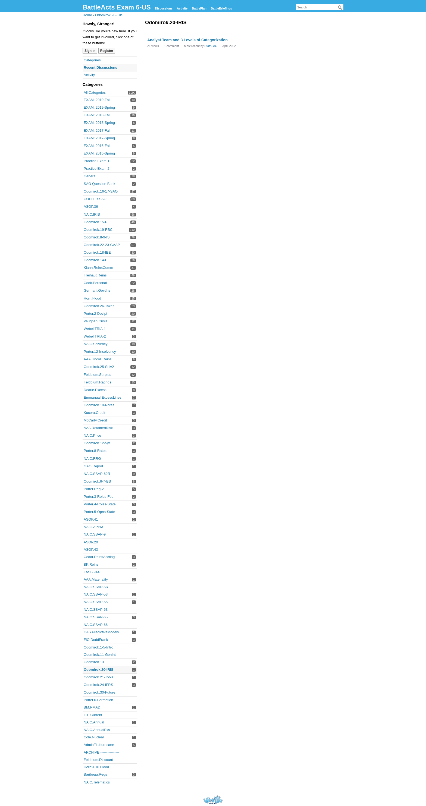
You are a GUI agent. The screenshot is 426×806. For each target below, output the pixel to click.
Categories (92, 60)
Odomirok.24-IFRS (98, 685)
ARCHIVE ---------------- (101, 752)
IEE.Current (93, 715)
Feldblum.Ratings (97, 382)
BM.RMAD (92, 707)
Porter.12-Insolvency (100, 352)
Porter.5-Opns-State (99, 512)
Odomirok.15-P (95, 222)
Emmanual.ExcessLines (102, 397)
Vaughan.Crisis (95, 321)
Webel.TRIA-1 (95, 329)
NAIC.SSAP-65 (96, 617)
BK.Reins (91, 564)
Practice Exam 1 (96, 161)
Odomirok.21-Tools (98, 677)
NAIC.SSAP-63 (96, 609)
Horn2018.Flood (96, 767)
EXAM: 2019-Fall (97, 100)
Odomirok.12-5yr (97, 443)
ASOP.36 (91, 206)
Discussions (164, 8)
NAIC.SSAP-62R (97, 474)
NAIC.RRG (92, 458)
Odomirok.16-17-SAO (101, 191)
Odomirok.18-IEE (97, 252)
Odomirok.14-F (95, 260)
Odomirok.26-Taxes (99, 306)
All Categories (95, 92)
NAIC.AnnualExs (97, 730)
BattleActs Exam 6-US (117, 7)
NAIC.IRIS (92, 214)
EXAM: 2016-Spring (99, 153)
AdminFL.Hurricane (99, 745)
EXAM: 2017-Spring (99, 138)
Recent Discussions (100, 67)
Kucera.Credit (94, 413)
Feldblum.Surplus (97, 375)
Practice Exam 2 (96, 168)
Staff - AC (211, 46)
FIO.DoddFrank (96, 640)
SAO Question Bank (99, 184)
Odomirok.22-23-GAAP (102, 245)
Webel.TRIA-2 (95, 336)
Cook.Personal (95, 283)
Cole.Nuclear (94, 737)
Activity (182, 8)
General (90, 176)
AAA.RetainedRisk (98, 428)
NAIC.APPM (93, 527)
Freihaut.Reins (95, 275)
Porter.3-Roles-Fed (99, 497)
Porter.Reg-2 (94, 489)
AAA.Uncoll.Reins (98, 359)
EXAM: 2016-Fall (97, 146)
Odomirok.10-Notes (99, 405)
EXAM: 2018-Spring (99, 123)
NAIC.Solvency (95, 344)
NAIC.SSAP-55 (96, 602)
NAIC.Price (92, 435)
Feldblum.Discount (98, 760)
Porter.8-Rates (95, 451)
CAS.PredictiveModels (101, 632)
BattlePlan (199, 8)
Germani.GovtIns (97, 290)
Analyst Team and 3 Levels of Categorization (187, 40)
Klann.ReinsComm (98, 268)
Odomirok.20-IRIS (98, 670)
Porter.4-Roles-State (100, 504)
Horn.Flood (92, 298)
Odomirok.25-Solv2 (99, 367)
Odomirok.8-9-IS (96, 237)
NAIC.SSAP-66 (96, 625)
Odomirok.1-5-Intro (98, 647)
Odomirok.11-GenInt (100, 655)
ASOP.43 (91, 549)
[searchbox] (319, 7)
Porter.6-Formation (98, 700)
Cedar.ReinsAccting (99, 557)
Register (106, 51)
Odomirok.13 (94, 662)
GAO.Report (93, 466)
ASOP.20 (91, 542)
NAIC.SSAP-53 (96, 594)
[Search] (340, 7)
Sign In (89, 51)
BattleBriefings (221, 8)
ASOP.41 (91, 519)
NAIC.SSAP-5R (96, 587)
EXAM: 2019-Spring (99, 107)
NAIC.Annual (94, 722)
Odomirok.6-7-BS (97, 481)
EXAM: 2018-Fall (97, 115)
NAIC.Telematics (97, 782)
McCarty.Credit (95, 420)
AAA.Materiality (96, 579)
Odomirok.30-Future (99, 692)
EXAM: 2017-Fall (97, 130)
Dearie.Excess (95, 390)
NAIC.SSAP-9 (95, 534)
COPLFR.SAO (95, 199)
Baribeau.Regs (95, 774)
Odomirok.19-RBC (98, 230)
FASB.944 (92, 572)
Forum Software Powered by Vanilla (213, 799)
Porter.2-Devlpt (95, 313)
